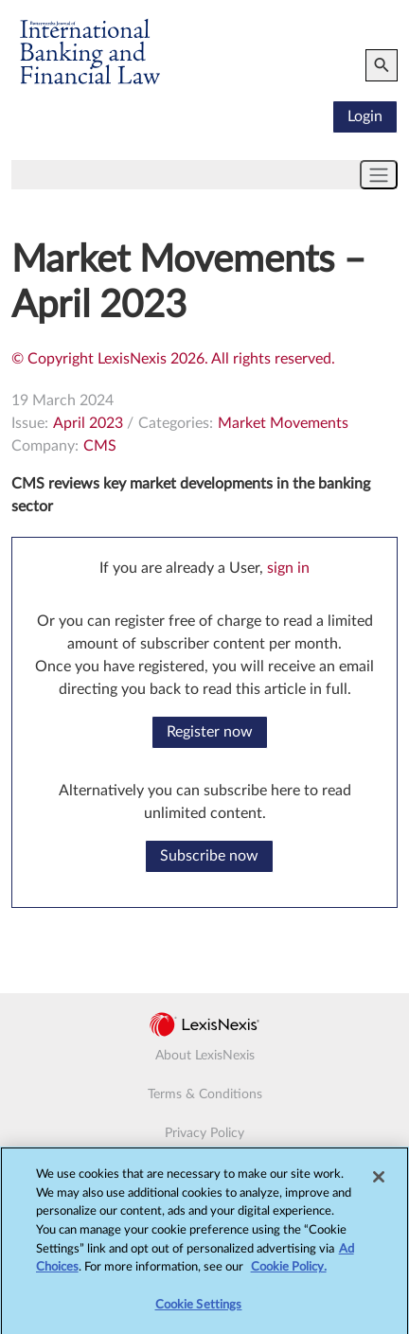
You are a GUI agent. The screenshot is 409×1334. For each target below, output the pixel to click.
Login (364, 116)
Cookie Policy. (289, 1273)
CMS (99, 446)
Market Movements (283, 423)
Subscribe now (209, 855)
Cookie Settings (198, 1311)
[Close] (379, 1183)
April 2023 (88, 423)
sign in (288, 568)
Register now (210, 731)
